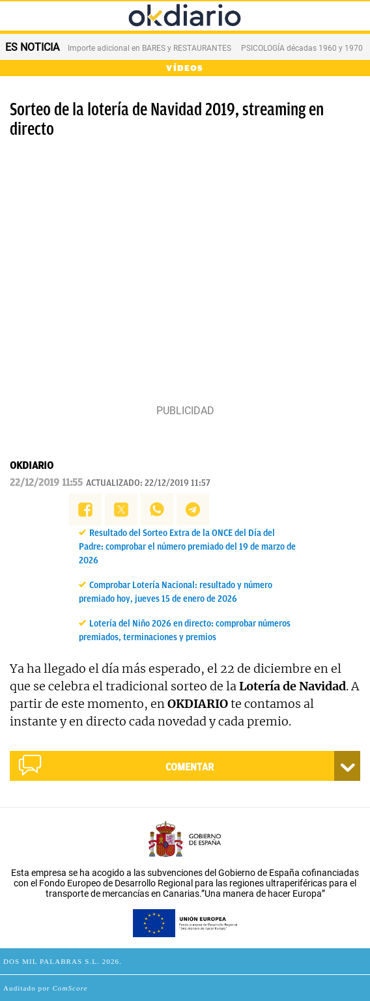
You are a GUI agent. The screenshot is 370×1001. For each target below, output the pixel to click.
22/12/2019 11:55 (46, 482)
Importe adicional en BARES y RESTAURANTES (149, 48)
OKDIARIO (31, 466)
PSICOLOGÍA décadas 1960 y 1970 (302, 48)
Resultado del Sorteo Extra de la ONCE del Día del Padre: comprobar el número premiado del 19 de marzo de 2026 (187, 546)
